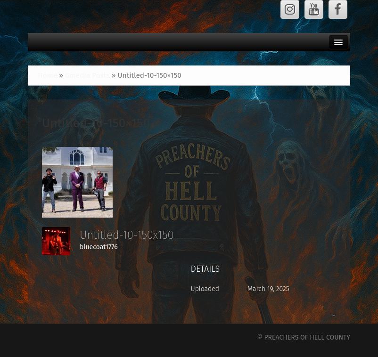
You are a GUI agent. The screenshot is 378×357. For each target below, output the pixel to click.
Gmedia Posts (87, 75)
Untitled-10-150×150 (96, 123)
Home (47, 75)
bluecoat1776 (99, 247)
